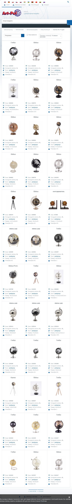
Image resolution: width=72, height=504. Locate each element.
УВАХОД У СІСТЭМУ (20, 5)
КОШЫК (46, 5)
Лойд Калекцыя (45, 29)
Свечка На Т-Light (58, 29)
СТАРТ (8, 5)
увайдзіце (12, 70)
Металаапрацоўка (32, 29)
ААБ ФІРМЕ (33, 491)
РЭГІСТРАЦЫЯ (35, 5)
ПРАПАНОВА (20, 29)
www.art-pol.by (8, 29)
